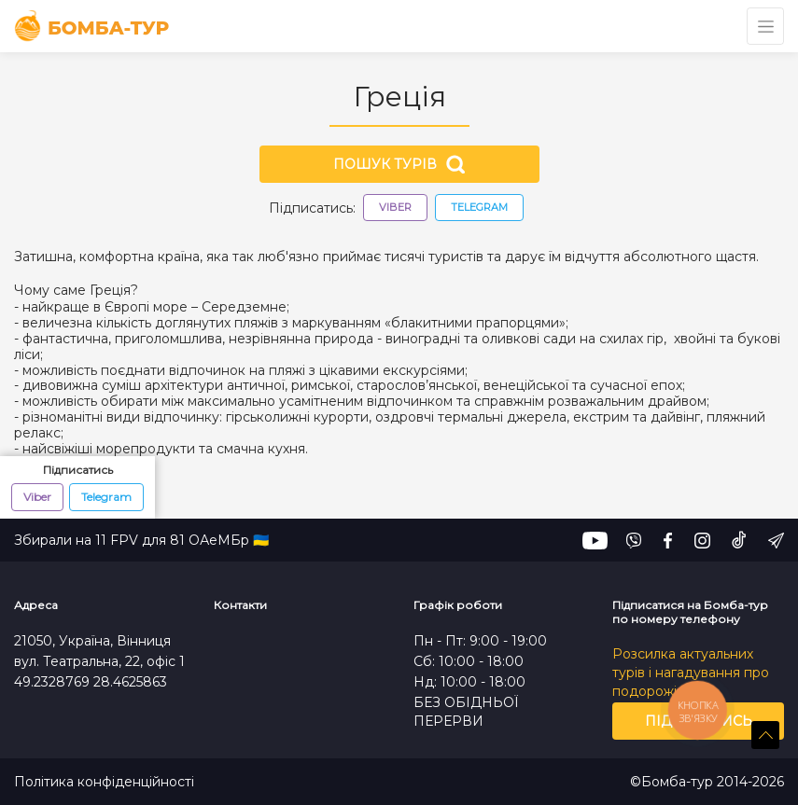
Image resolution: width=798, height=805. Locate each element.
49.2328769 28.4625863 (90, 681)
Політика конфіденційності (104, 782)
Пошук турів (399, 164)
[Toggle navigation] (765, 26)
